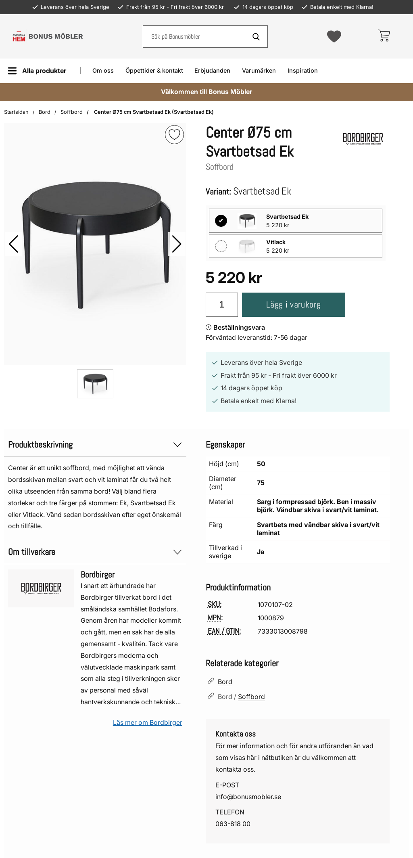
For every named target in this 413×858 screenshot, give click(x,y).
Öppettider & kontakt (154, 70)
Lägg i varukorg (293, 304)
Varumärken (259, 70)
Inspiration (303, 70)
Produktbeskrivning (95, 444)
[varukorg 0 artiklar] (384, 36)
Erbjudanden (212, 70)
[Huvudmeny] (37, 71)
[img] (174, 135)
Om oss (103, 70)
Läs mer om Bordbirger (147, 722)
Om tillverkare (95, 552)
